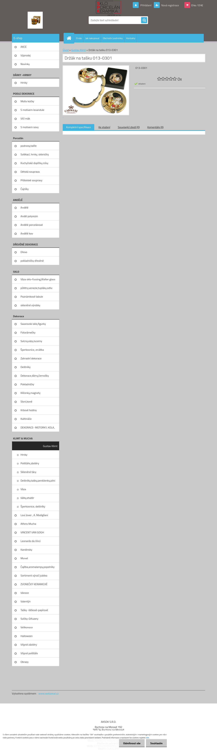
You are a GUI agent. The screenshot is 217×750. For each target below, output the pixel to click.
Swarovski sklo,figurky (33, 324)
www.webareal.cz (48, 693)
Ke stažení (104, 127)
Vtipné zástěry (29, 645)
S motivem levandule (32, 110)
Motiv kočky (27, 101)
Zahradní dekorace (31, 358)
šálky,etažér (27, 498)
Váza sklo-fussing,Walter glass (38, 279)
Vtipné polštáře (29, 653)
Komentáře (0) (155, 127)
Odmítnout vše (132, 743)
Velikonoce (27, 627)
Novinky (25, 64)
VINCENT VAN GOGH (32, 532)
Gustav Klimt (50, 446)
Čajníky (25, 189)
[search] (144, 20)
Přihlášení (146, 5)
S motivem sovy (30, 127)
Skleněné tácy (28, 472)
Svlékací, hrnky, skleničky (35, 154)
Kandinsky (26, 550)
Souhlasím (156, 743)
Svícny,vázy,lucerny (31, 341)
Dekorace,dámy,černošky (35, 376)
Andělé (24, 207)
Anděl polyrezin (29, 216)
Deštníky (26, 367)
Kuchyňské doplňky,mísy (34, 163)
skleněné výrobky (30, 305)
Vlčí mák (25, 118)
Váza (23, 489)
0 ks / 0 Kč (197, 5)
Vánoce (25, 593)
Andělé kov (27, 233)
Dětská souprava (30, 172)
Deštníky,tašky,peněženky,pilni (38, 481)
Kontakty (130, 38)
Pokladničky (27, 384)
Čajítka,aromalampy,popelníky (38, 567)
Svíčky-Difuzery (29, 619)
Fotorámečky (28, 332)
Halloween (27, 636)
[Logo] (35, 20)
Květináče (26, 419)
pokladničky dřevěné (32, 261)
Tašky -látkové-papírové (34, 610)
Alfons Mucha (28, 524)
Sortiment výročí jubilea (34, 575)
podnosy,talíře (29, 146)
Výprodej (26, 55)
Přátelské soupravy (31, 180)
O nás (79, 38)
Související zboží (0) (129, 127)
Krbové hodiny (29, 410)
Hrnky (24, 83)
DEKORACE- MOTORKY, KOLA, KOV (38, 428)
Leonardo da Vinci (31, 541)
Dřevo (24, 252)
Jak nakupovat (92, 38)
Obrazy (25, 662)
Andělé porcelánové (32, 225)
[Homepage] (70, 38)
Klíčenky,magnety (31, 393)
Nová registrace (170, 5)
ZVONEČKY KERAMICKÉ (34, 584)
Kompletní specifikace (78, 127)
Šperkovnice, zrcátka (32, 350)
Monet (24, 558)
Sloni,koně (26, 401)
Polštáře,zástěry (30, 463)
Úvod (66, 50)
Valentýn (26, 601)
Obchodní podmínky (113, 38)
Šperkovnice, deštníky (33, 506)
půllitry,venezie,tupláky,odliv (36, 288)
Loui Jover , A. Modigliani (34, 515)
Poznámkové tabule (32, 297)
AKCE (24, 47)
